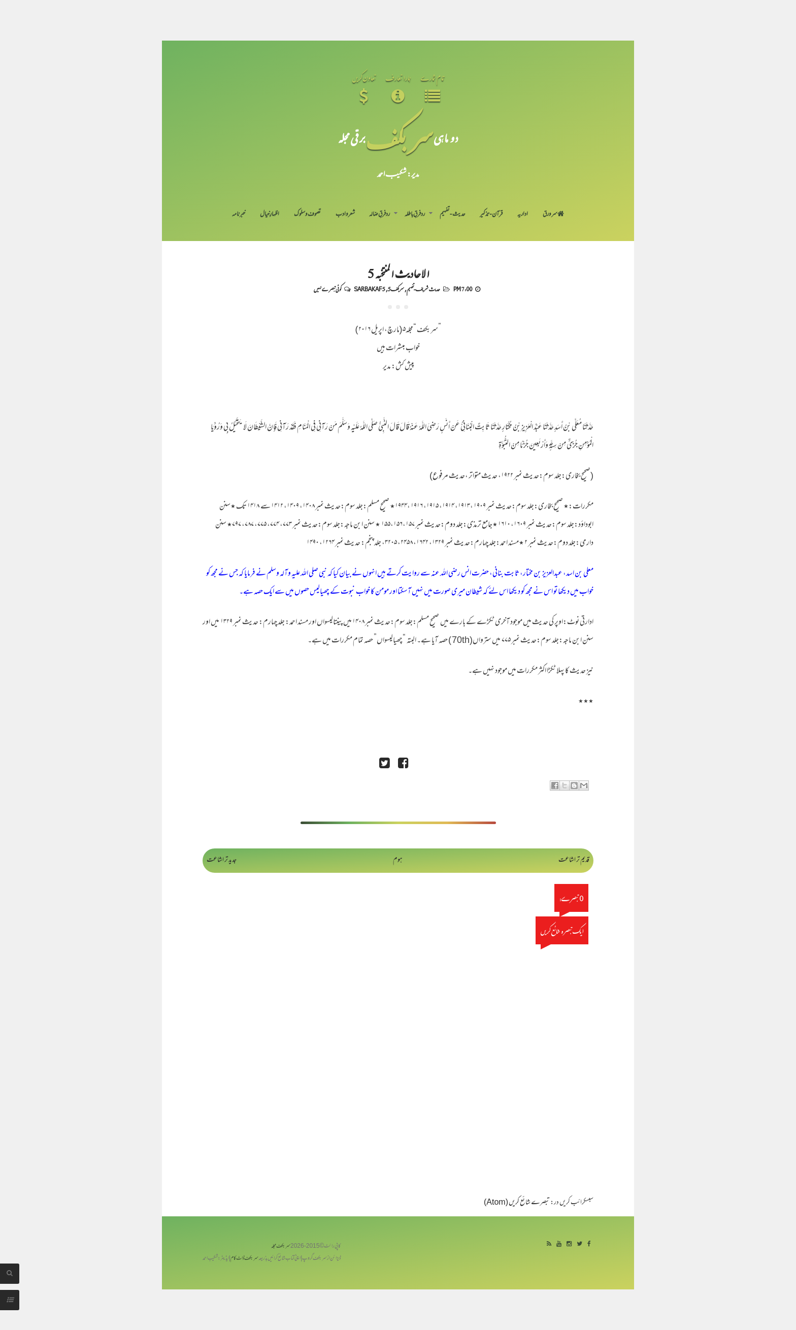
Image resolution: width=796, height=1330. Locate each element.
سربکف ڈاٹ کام (244, 1258)
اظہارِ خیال (269, 215)
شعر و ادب (345, 215)
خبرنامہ (238, 215)
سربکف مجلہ (280, 1246)
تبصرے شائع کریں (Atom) (517, 1203)
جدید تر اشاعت (222, 860)
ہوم (398, 860)
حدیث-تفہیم (453, 215)
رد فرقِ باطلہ (415, 215)
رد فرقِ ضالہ (379, 215)
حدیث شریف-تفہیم (423, 288)
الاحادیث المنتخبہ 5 (398, 273)
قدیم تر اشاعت (573, 860)
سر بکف (399, 137)
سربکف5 (396, 288)
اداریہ (522, 215)
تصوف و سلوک (307, 215)
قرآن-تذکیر (491, 215)
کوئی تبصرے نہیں (327, 288)
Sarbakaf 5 (369, 288)
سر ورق (553, 215)
